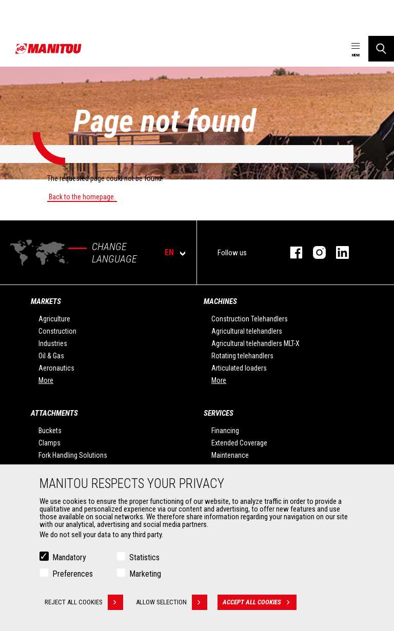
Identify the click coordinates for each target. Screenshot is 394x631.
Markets (46, 301)
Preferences (72, 574)
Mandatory (69, 558)
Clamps (49, 443)
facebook (291, 252)
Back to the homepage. (82, 197)
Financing (225, 430)
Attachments (54, 413)
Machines (220, 301)
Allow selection (171, 602)
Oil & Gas (51, 356)
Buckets (50, 430)
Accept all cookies (260, 602)
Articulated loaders (239, 368)
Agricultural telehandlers (246, 331)
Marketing (145, 574)
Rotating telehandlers (242, 356)
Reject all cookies (84, 602)
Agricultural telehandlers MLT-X (255, 343)
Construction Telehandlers (249, 319)
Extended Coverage (239, 443)
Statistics (144, 558)
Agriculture (54, 319)
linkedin (337, 252)
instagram (314, 252)
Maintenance (230, 455)
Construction (57, 331)
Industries (52, 343)
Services (218, 413)
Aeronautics (56, 368)
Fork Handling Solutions (72, 455)
